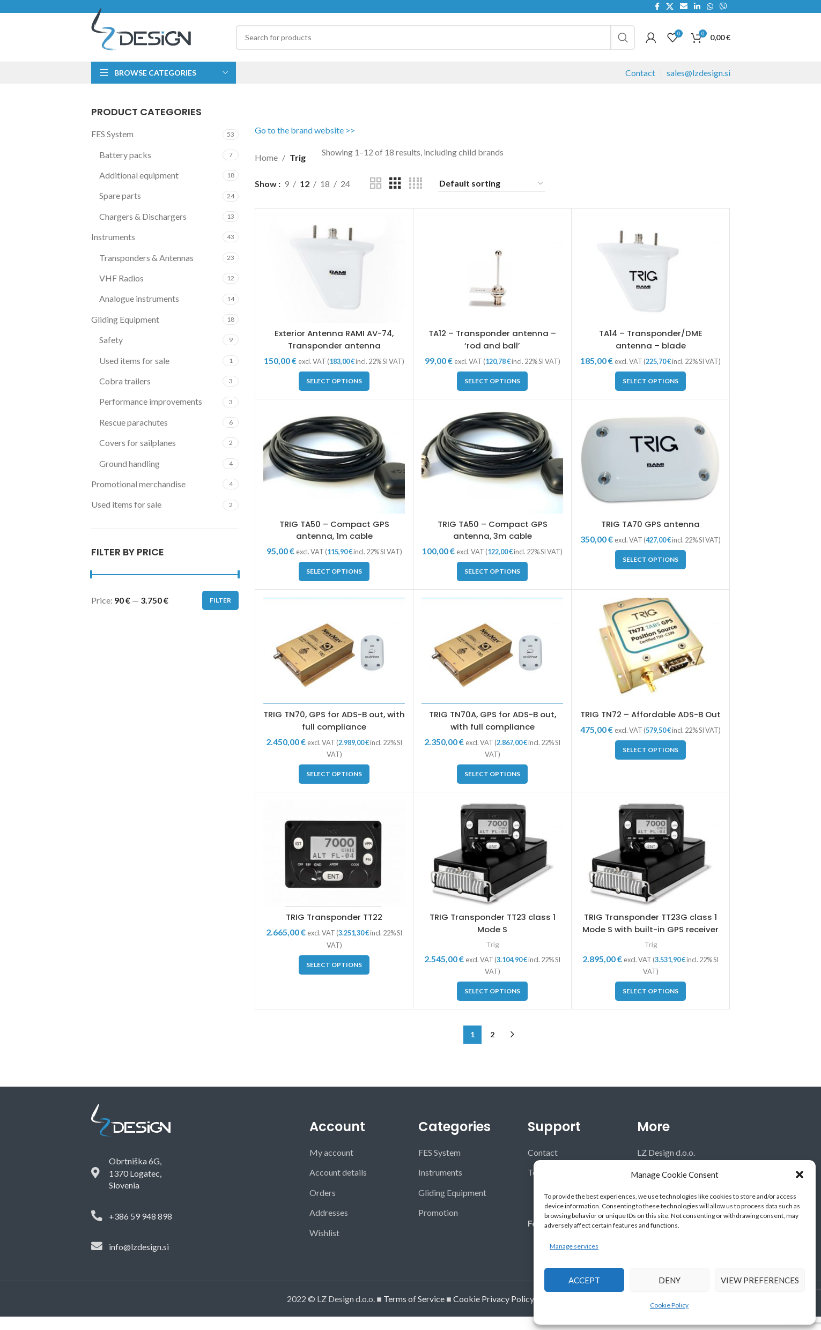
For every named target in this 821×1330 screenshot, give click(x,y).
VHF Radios (121, 291)
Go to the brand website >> (305, 143)
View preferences (760, 1280)
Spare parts (120, 209)
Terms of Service (414, 1312)
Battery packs (125, 168)
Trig (492, 957)
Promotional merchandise (138, 497)
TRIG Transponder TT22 (334, 930)
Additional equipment (139, 188)
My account (331, 1166)
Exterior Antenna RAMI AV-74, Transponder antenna (334, 352)
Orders (322, 1206)
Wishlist (324, 1245)
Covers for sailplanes (137, 456)
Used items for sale (134, 373)
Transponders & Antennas (146, 271)
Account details (338, 1185)
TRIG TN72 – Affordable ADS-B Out (651, 734)
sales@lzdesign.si (698, 86)
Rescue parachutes (133, 435)
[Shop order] (491, 197)
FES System (112, 147)
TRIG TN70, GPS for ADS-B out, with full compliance (334, 734)
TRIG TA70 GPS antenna (651, 537)
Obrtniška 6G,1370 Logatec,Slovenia (135, 1186)
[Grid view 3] (395, 197)
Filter (220, 614)
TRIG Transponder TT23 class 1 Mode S (492, 936)
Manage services (574, 1246)
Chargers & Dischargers (143, 230)
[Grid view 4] (415, 197)
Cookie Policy (669, 1305)
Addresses (328, 1226)
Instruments (113, 250)
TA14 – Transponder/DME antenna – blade (650, 352)
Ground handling (129, 476)
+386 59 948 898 (140, 1229)
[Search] (435, 44)
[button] (799, 1174)
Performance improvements (150, 415)
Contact (640, 86)
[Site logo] (141, 34)
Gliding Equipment (125, 333)
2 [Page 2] (492, 1047)
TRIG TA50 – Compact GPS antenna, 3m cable (492, 543)
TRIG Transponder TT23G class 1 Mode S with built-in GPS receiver (650, 942)
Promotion (438, 1226)
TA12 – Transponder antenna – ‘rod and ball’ (492, 352)
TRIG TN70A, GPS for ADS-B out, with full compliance (492, 734)
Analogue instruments (139, 312)
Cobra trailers (125, 394)
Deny (670, 1280)
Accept (584, 1280)
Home (266, 171)
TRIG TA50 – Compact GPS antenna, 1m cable (334, 543)
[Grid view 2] (376, 197)
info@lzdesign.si (139, 1260)
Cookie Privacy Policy (493, 1312)
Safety (111, 353)
